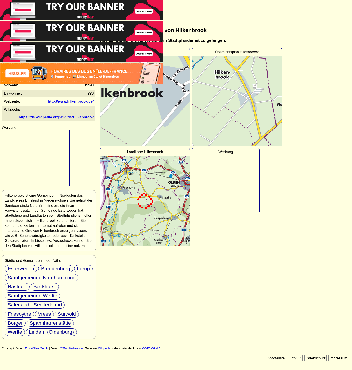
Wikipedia (104, 348)
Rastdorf (17, 286)
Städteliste (276, 358)
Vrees (44, 314)
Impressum (338, 358)
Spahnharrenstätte (50, 323)
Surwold (67, 314)
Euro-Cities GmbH (36, 348)
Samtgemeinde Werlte (32, 296)
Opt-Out (295, 358)
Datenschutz (316, 358)
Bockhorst (44, 286)
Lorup (83, 268)
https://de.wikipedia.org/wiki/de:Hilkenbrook (56, 117)
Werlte (15, 332)
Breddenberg (55, 268)
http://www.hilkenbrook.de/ (71, 101)
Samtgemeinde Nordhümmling (41, 277)
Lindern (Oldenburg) (51, 332)
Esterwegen (21, 268)
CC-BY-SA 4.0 (151, 348)
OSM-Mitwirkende (71, 348)
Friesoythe (19, 314)
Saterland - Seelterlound (35, 305)
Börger (15, 323)
